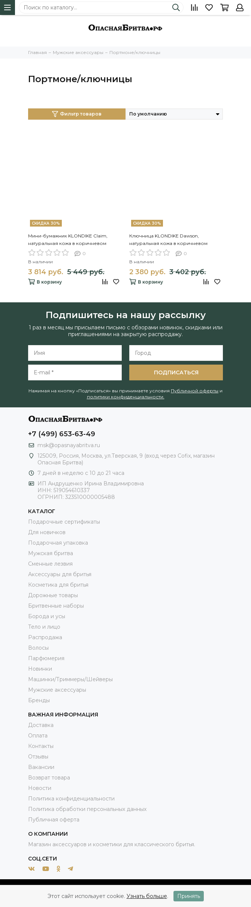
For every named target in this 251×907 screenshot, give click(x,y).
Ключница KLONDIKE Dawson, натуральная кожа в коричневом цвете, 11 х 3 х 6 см (168, 240)
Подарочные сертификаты (64, 521)
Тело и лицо (44, 626)
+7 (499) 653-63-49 (61, 434)
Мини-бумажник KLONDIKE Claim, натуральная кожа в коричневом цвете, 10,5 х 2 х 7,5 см (68, 240)
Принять (188, 896)
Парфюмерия (46, 658)
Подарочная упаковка (58, 542)
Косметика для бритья (58, 584)
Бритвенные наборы (56, 605)
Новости (39, 788)
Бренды (39, 700)
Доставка (41, 725)
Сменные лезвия (50, 563)
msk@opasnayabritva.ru (68, 445)
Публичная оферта (53, 819)
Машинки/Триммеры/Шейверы (70, 679)
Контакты (41, 746)
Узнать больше (147, 896)
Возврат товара (49, 777)
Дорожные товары (53, 595)
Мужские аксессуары (57, 689)
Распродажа (45, 637)
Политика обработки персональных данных (87, 809)
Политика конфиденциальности (71, 798)
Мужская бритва (50, 553)
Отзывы (38, 756)
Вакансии (41, 767)
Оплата (38, 735)
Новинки (40, 668)
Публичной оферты (194, 390)
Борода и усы (46, 616)
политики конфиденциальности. (125, 396)
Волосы (38, 647)
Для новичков (47, 532)
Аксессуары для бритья (59, 574)
